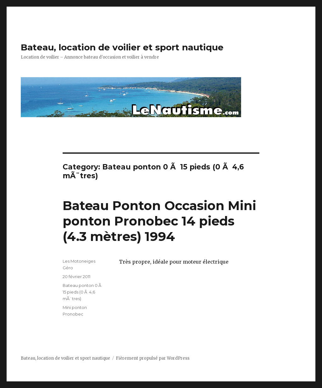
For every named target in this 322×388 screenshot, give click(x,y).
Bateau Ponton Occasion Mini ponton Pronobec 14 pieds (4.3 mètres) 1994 (159, 221)
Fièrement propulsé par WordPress (152, 358)
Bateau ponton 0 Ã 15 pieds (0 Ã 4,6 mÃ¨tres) (82, 292)
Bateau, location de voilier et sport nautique (122, 47)
